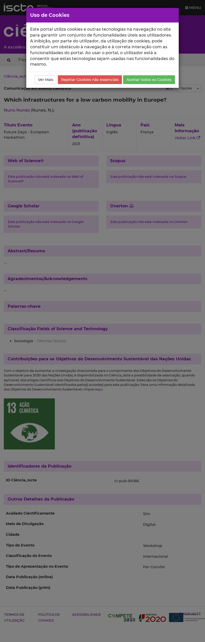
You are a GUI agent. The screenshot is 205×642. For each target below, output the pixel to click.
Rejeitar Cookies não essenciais (90, 79)
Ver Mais (45, 79)
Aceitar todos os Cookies (149, 79)
